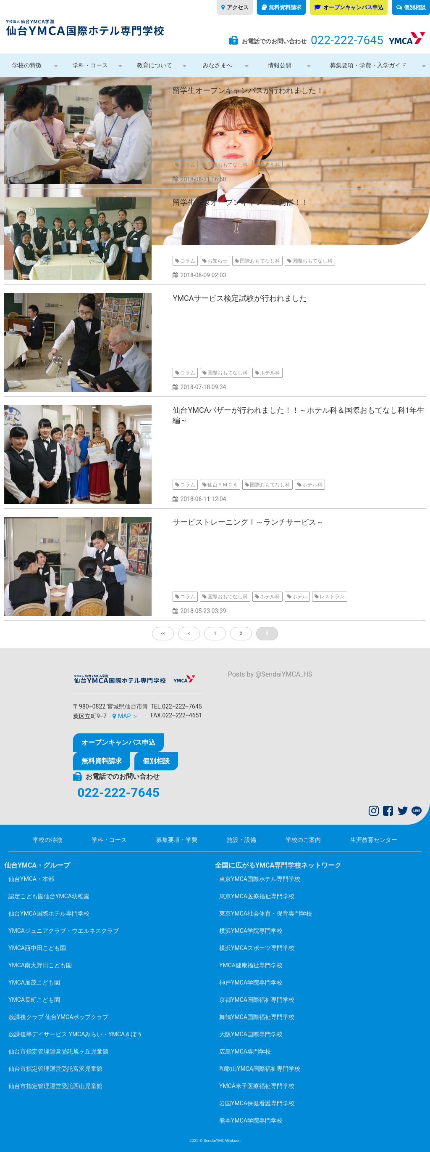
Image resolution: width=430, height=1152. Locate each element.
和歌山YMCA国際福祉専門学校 (259, 1068)
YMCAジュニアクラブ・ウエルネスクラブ (63, 930)
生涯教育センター (373, 839)
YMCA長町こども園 (34, 999)
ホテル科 (270, 165)
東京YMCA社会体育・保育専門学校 (265, 913)
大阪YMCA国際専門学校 (251, 1034)
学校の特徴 (27, 65)
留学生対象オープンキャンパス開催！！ (241, 202)
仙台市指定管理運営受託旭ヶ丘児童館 (58, 1051)
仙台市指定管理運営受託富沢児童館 (55, 1068)
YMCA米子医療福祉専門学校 (256, 1086)
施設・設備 (241, 839)
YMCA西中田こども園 (37, 948)
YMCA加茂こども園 (34, 982)
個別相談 (415, 7)
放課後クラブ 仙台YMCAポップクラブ (58, 1017)
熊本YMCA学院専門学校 (251, 1120)
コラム (187, 165)
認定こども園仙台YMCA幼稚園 (48, 896)
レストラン (332, 597)
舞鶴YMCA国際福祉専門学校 (256, 1017)
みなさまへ (217, 65)
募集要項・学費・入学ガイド (368, 65)
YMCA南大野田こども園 (40, 965)
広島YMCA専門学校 (245, 1051)
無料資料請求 (285, 7)
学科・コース (90, 65)
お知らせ (217, 261)
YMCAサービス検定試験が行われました (240, 298)
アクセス (238, 7)
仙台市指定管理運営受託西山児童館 (55, 1086)
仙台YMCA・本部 (31, 879)
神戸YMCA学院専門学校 (251, 982)
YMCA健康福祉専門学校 (251, 965)
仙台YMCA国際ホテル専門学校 (48, 913)
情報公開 (279, 65)
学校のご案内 (303, 839)
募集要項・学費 (176, 839)
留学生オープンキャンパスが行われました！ (248, 90)
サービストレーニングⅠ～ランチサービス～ (248, 522)
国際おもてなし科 (227, 165)
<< (163, 633)
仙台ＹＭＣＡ (222, 485)
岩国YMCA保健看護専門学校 (256, 1103)
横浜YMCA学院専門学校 (251, 930)
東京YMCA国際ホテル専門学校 (259, 879)
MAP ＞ (128, 716)
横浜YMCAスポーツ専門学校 (256, 948)
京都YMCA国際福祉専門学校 (256, 999)
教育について (154, 65)
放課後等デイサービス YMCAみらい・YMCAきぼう (75, 1034)
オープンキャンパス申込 (353, 7)
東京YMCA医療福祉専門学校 (256, 896)
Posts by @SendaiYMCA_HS (270, 674)
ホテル (299, 597)
